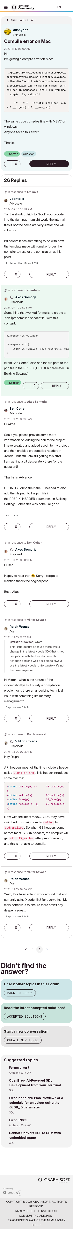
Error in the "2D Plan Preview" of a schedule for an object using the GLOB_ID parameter (36, 1108)
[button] (8, 167)
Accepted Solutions (24, 1022)
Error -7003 (18, 1126)
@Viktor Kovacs (22, 645)
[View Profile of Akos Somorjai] (26, 301)
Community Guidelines (35, 1221)
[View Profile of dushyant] (20, 30)
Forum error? (19, 1073)
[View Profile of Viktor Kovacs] (26, 745)
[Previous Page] (26, 955)
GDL (11, 1096)
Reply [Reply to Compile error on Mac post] (51, 167)
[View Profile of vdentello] (17, 202)
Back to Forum (20, 999)
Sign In (66, 7)
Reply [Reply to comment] (51, 278)
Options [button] (66, 18)
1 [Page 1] (33, 955)
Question (28, 157)
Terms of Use (48, 1216)
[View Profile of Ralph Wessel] (20, 630)
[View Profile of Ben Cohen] (18, 412)
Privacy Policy (24, 1216)
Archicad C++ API (20, 1078)
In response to (23, 195)
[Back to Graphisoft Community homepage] (24, 7)
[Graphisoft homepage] (54, 1186)
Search (45, 7)
